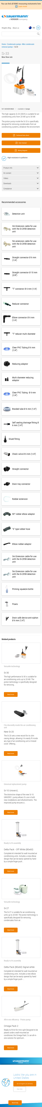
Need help (15, 1103)
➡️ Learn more (21, 6)
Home (4, 44)
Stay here (19, 1089)
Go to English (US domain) (25, 1084)
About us (16, 28)
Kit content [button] (21, 173)
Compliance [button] (21, 188)
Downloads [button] (21, 183)
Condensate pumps (14, 44)
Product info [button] (21, 168)
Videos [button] (21, 178)
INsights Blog (6, 28)
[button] (21, 82)
